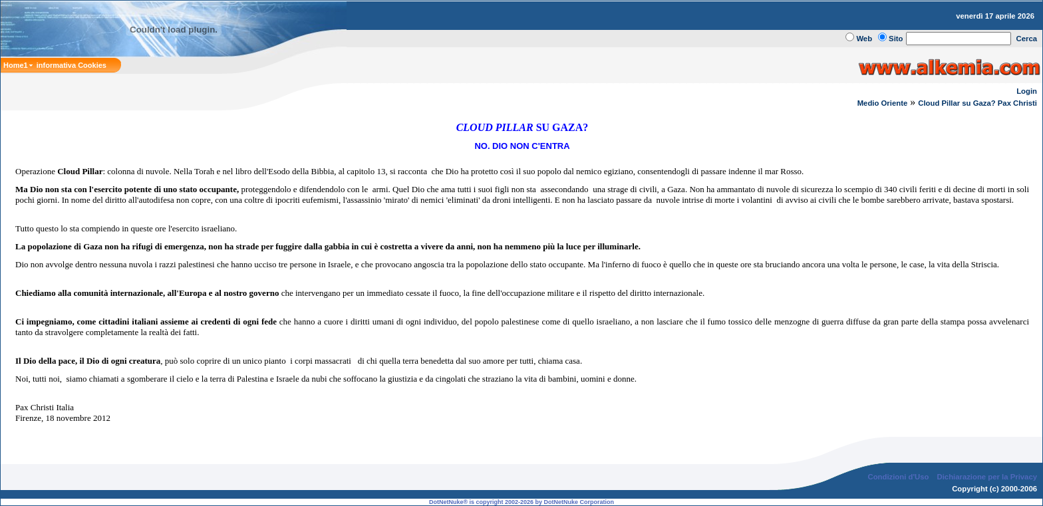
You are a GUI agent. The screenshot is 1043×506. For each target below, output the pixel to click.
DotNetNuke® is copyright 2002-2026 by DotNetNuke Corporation (521, 502)
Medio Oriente (882, 103)
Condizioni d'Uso (898, 477)
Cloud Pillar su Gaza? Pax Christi (977, 103)
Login (1026, 91)
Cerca (1027, 39)
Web (864, 39)
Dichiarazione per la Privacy (987, 477)
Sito (896, 39)
